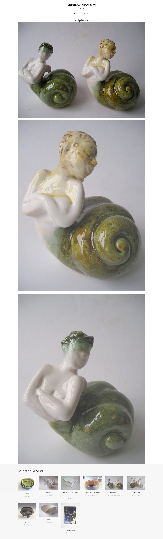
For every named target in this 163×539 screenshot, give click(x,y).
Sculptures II (136, 493)
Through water (70, 530)
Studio (27, 522)
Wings (49, 520)
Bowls (27, 494)
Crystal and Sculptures (92, 493)
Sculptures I (114, 493)
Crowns (48, 493)
